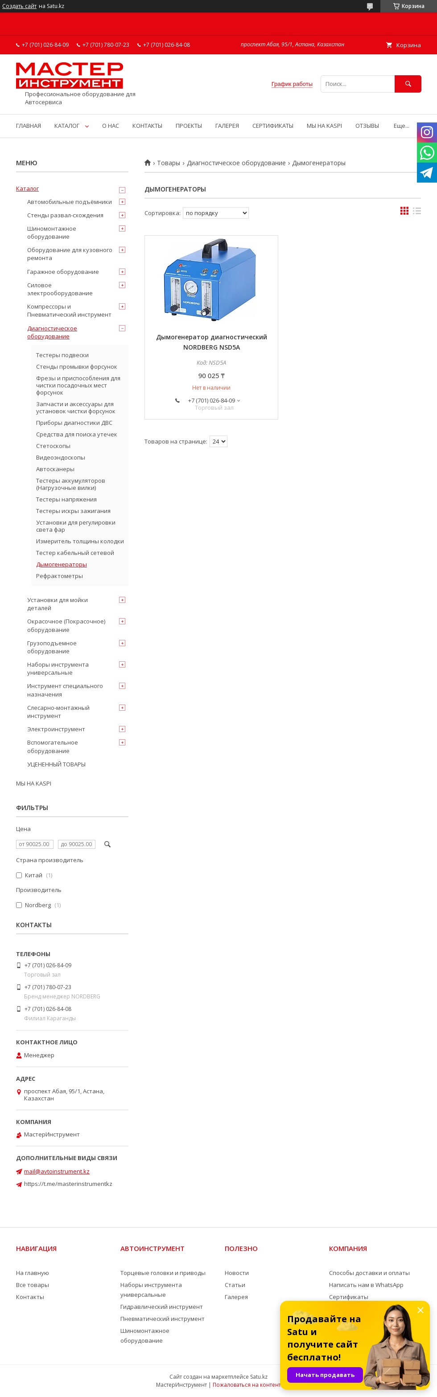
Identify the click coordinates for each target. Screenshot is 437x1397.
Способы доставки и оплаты (369, 1273)
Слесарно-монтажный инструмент (58, 712)
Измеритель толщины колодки (80, 541)
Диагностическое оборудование (236, 163)
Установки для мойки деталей (57, 604)
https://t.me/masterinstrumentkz (68, 1183)
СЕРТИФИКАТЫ (272, 126)
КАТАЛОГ (66, 126)
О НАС (110, 126)
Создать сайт (19, 6)
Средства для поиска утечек (76, 434)
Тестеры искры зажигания (73, 511)
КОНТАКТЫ (147, 126)
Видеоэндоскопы (60, 457)
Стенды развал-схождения (65, 215)
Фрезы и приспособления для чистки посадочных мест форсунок (78, 385)
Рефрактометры (59, 576)
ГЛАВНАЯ (28, 126)
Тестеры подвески (62, 355)
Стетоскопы (53, 446)
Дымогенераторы (61, 564)
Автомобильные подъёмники (69, 202)
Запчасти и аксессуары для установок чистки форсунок (75, 407)
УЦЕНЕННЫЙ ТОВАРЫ (56, 764)
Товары (168, 163)
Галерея (236, 1297)
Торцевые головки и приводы (163, 1273)
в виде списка (417, 213)
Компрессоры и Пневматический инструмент (69, 310)
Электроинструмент (56, 729)
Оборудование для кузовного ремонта (69, 254)
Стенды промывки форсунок (76, 366)
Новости (237, 1273)
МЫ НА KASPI (324, 126)
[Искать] (408, 84)
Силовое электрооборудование (60, 289)
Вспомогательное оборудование (52, 746)
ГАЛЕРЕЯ (227, 126)
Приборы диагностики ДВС (74, 423)
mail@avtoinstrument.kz (57, 1171)
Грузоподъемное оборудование (52, 647)
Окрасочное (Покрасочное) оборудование (66, 625)
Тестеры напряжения (66, 499)
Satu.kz (259, 1377)
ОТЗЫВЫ (367, 126)
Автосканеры (55, 469)
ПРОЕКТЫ (189, 126)
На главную (32, 1273)
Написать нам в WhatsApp (366, 1285)
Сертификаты (348, 1297)
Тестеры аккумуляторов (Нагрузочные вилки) (70, 484)
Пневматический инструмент (162, 1319)
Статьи (235, 1285)
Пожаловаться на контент (247, 1385)
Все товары (32, 1285)
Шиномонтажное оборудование (51, 232)
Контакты (30, 1297)
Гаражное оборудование (63, 272)
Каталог (27, 188)
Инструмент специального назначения (65, 690)
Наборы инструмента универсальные (58, 668)
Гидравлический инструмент (161, 1307)
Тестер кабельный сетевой (75, 553)
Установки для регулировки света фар (75, 526)
